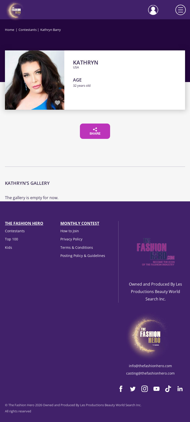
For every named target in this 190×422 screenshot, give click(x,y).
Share (95, 131)
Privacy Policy (71, 239)
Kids (8, 247)
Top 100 (11, 239)
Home (9, 29)
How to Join (69, 231)
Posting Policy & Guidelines (82, 255)
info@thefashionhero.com (150, 365)
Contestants (28, 29)
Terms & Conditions (76, 247)
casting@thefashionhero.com (150, 373)
